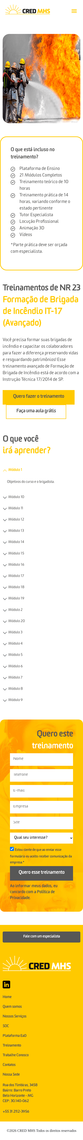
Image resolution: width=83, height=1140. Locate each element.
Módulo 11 (15, 509)
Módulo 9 (15, 700)
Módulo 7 (15, 678)
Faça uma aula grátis (36, 411)
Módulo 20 (16, 621)
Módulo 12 (16, 520)
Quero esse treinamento (42, 873)
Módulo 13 (16, 531)
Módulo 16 (16, 565)
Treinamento (12, 1046)
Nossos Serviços (14, 1017)
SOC (6, 1026)
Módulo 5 (15, 655)
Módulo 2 (15, 610)
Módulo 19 (16, 599)
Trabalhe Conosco (16, 1056)
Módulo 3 (15, 633)
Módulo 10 (16, 497)
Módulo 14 (16, 542)
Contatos (9, 1065)
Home (7, 997)
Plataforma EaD (14, 1036)
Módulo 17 (16, 576)
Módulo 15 (16, 554)
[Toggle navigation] (74, 11)
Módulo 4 (15, 644)
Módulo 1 (15, 470)
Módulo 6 (15, 667)
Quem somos (12, 1007)
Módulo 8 (15, 689)
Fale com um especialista (41, 937)
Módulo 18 (16, 588)
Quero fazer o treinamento (38, 397)
